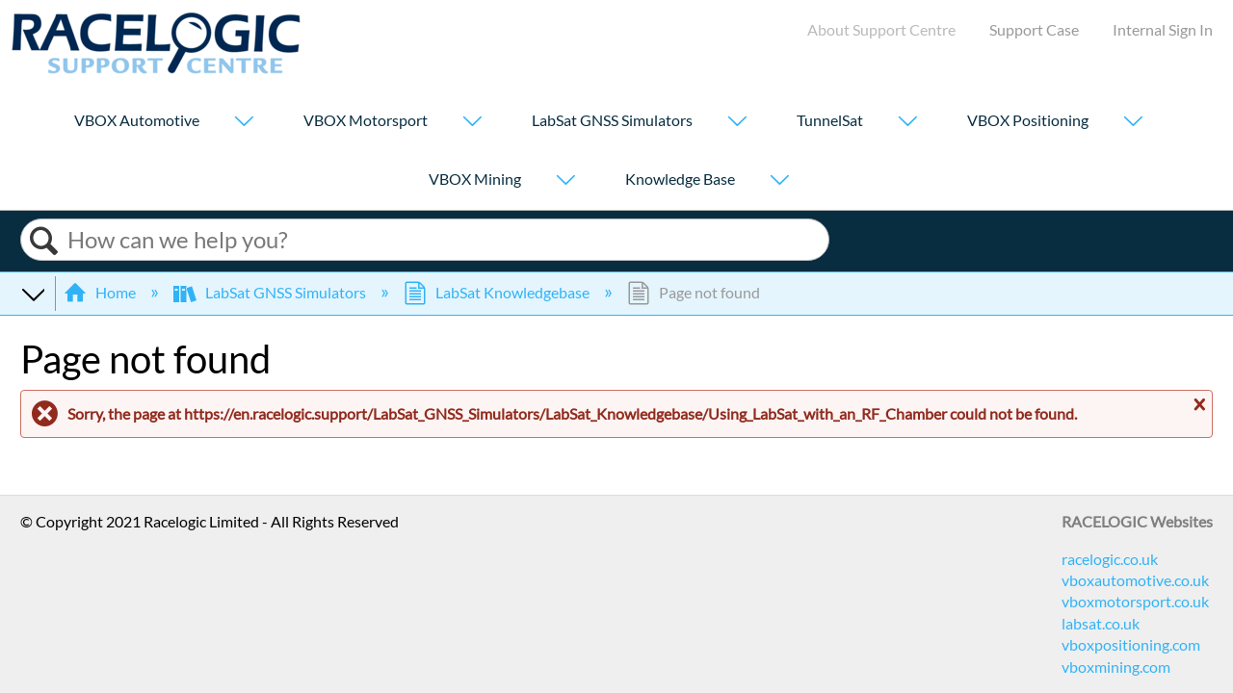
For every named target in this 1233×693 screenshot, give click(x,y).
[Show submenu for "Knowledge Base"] (779, 181)
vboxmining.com (1116, 666)
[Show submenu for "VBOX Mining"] (565, 181)
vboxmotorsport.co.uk (1135, 601)
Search (44, 241)
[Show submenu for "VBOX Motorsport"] (472, 123)
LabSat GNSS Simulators (612, 121)
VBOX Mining (475, 179)
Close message (1197, 405)
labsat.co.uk (1101, 623)
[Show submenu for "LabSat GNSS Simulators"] (736, 123)
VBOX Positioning (1028, 121)
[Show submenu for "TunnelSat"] (907, 123)
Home (101, 292)
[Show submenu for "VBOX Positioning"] (1132, 123)
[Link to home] (156, 68)
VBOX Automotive (136, 121)
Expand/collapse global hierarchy (32, 292)
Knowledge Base (680, 179)
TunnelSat (830, 121)
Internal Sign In (1163, 29)
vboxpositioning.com (1131, 644)
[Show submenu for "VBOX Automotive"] (243, 123)
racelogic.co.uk (1110, 559)
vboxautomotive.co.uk (1135, 580)
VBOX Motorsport (365, 121)
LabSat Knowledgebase (498, 292)
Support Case (1034, 29)
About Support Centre (881, 29)
